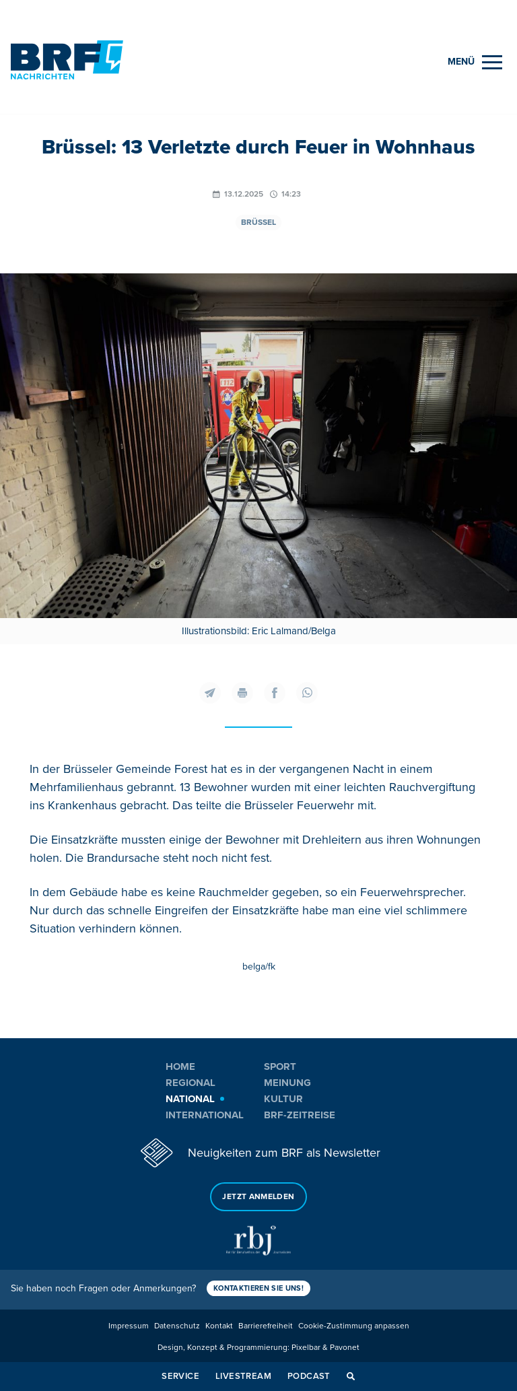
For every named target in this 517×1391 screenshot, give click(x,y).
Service (180, 1376)
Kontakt (219, 1326)
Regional (190, 1083)
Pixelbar (305, 1348)
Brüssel (258, 222)
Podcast (309, 1376)
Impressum (128, 1326)
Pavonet (344, 1348)
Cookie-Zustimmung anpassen (353, 1326)
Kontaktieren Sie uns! (258, 1288)
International (205, 1115)
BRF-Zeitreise (299, 1115)
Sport (280, 1066)
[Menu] (475, 62)
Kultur (283, 1099)
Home (180, 1066)
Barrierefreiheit (265, 1326)
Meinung (287, 1083)
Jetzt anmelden (258, 1197)
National (190, 1099)
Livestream (243, 1376)
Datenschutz (177, 1326)
